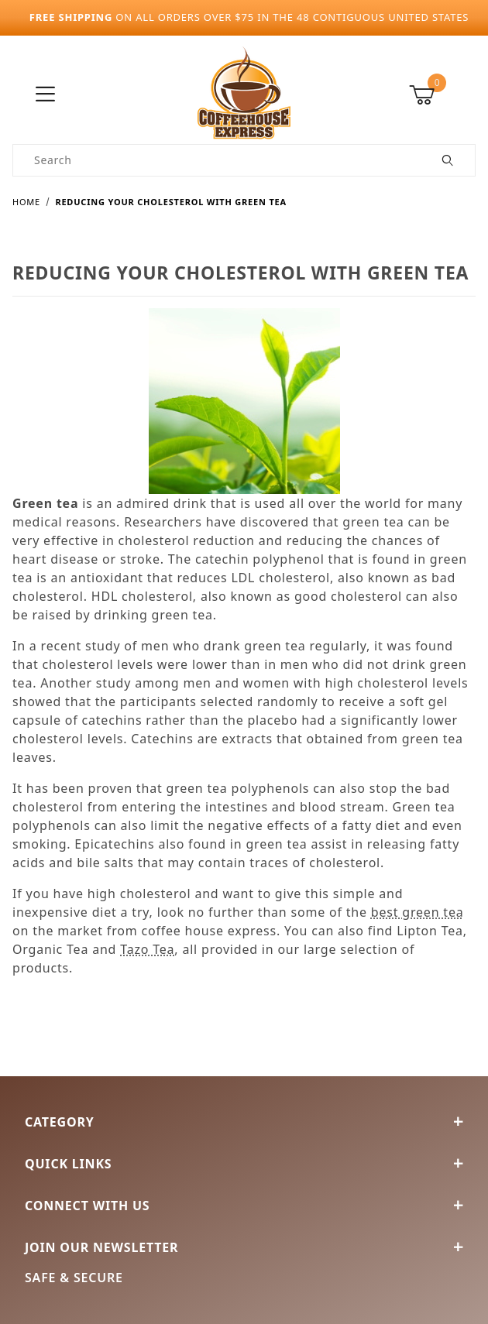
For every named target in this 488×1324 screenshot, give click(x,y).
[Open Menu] (45, 95)
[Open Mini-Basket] (442, 95)
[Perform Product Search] (448, 160)
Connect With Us (244, 1205)
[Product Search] (217, 160)
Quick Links (244, 1163)
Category (244, 1121)
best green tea (417, 912)
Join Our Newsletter (244, 1247)
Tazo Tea (147, 949)
